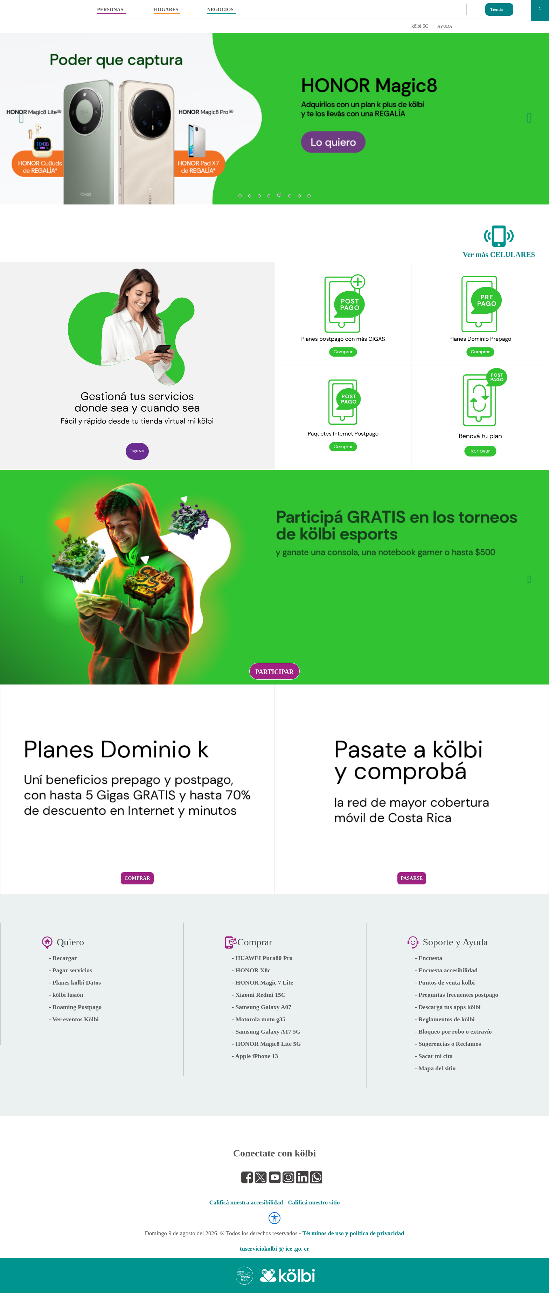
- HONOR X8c (251, 970)
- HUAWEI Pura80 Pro (262, 957)
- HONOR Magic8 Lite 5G (266, 1043)
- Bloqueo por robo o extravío (453, 1031)
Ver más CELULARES (499, 254)
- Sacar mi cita (434, 1055)
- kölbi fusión (66, 994)
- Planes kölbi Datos (75, 982)
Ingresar (137, 450)
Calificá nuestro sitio (314, 1202)
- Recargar (63, 957)
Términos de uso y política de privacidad (353, 1233)
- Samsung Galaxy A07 (261, 1006)
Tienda (496, 8)
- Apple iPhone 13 (255, 1055)
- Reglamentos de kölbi (445, 1019)
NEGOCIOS (220, 9)
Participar (274, 671)
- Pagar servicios (70, 970)
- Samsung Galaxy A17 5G (266, 1031)
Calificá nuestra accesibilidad (246, 1202)
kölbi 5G (420, 26)
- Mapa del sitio (435, 1068)
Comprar (137, 878)
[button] (20, 113)
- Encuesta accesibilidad (446, 970)
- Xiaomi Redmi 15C (258, 994)
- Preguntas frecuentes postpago (456, 994)
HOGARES (166, 9)
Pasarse (412, 878)
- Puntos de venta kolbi (445, 982)
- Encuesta (428, 957)
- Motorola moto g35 (258, 1019)
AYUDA (444, 26)
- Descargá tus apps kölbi (448, 1006)
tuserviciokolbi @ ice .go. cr (274, 1248)
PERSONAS (110, 9)
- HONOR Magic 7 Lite (262, 982)
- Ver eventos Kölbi (74, 1019)
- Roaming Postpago (75, 1006)
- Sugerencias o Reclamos (448, 1043)
